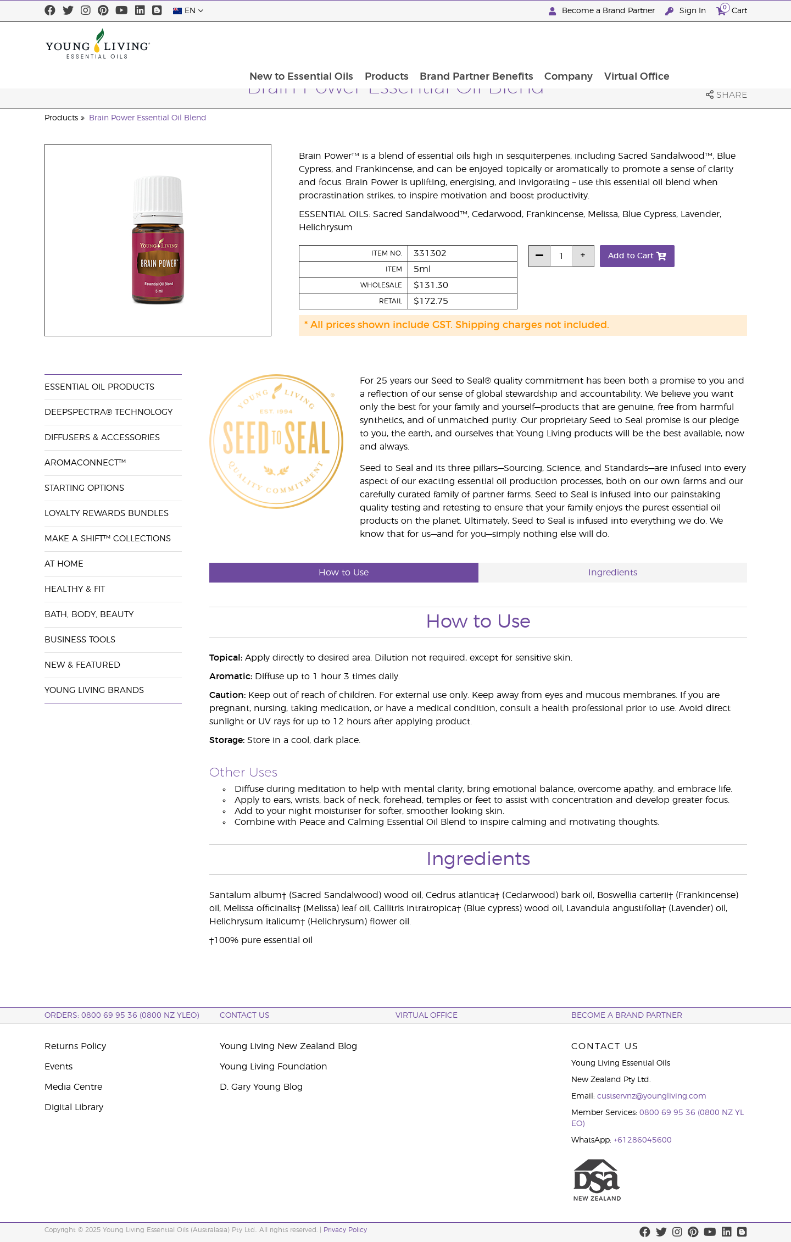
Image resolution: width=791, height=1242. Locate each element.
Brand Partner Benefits (546, 43)
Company (639, 43)
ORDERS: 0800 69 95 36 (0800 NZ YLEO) (121, 1015)
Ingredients (612, 572)
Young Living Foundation (273, 1066)
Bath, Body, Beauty (88, 615)
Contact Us (245, 1015)
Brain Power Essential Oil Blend (148, 118)
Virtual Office (708, 43)
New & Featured (82, 665)
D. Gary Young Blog (261, 1087)
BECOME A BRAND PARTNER (626, 1015)
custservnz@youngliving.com (651, 1096)
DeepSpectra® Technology (108, 412)
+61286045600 (643, 1140)
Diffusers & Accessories (102, 438)
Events (58, 1066)
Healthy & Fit (74, 589)
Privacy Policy (345, 1230)
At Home (63, 564)
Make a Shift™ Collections (107, 539)
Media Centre (73, 1087)
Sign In (686, 11)
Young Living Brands (94, 690)
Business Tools (79, 640)
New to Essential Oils (369, 43)
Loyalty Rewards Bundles (106, 513)
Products (455, 43)
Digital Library (73, 1107)
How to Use (344, 572)
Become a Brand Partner (603, 11)
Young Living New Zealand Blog (288, 1046)
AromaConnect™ (85, 463)
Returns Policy (75, 1046)
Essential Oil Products (99, 387)
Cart (731, 9)
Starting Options (84, 488)
